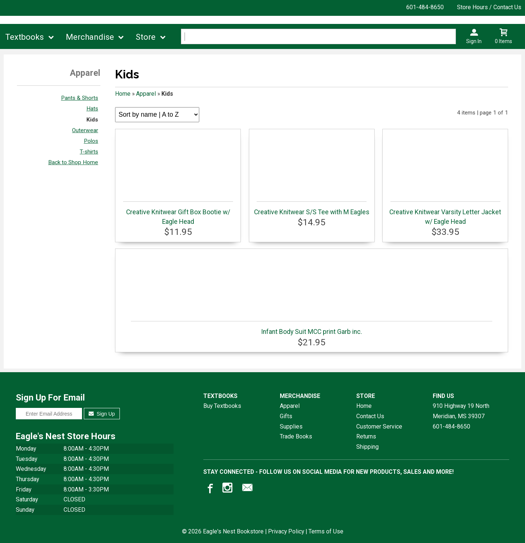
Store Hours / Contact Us (489, 7)
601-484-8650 (425, 7)
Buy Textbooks (222, 405)
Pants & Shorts (79, 98)
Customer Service (379, 426)
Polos (91, 141)
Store (146, 37)
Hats (92, 108)
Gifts (286, 416)
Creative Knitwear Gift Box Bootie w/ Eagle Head (178, 213)
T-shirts (89, 151)
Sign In (474, 41)
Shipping (367, 446)
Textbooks (24, 37)
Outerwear (85, 130)
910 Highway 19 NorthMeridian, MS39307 (461, 411)
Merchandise (90, 37)
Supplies (291, 426)
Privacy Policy (286, 531)
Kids (92, 119)
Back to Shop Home (73, 162)
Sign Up (102, 414)
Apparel (146, 93)
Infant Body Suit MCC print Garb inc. (311, 328)
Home (123, 93)
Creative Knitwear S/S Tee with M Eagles (311, 208)
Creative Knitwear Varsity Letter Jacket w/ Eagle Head (445, 213)
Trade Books (296, 436)
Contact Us (370, 416)
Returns (366, 436)
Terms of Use (325, 531)
